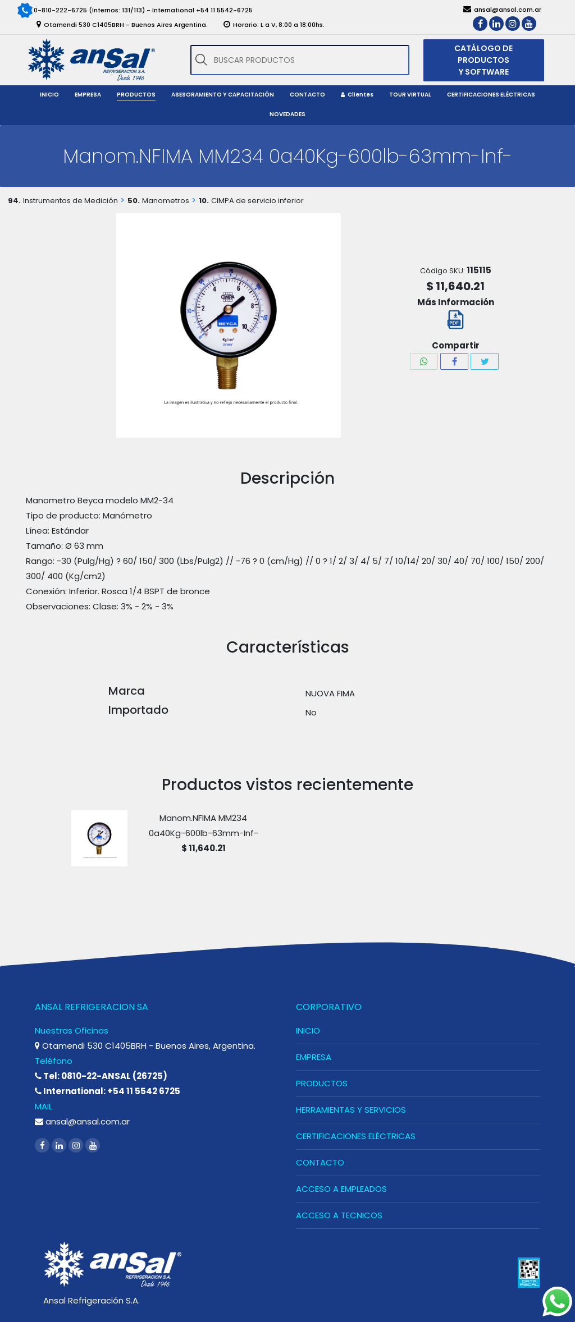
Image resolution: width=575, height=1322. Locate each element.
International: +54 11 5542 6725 (107, 1091)
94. (14, 200)
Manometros (165, 200)
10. (204, 200)
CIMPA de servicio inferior (257, 200)
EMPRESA (313, 1057)
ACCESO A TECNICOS (339, 1215)
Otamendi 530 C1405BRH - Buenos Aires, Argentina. (145, 1046)
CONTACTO (320, 1162)
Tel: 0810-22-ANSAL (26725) (101, 1076)
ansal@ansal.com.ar (82, 1121)
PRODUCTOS (322, 1083)
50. (133, 200)
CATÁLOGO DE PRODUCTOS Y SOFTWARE (483, 60)
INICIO (308, 1030)
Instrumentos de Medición (70, 200)
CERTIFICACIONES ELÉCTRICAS (356, 1136)
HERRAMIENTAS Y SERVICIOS (351, 1110)
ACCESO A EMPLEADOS (341, 1189)
